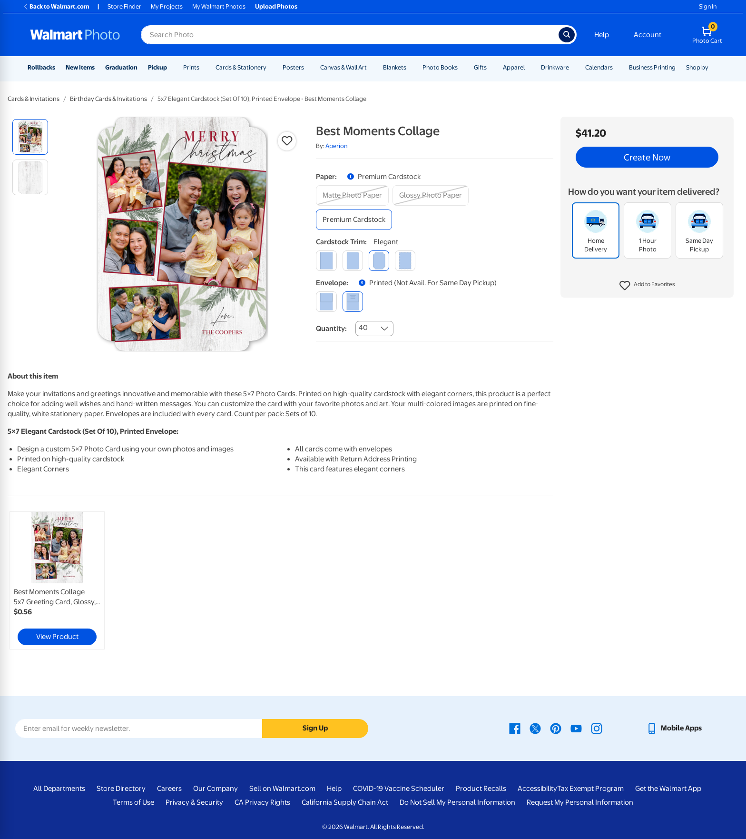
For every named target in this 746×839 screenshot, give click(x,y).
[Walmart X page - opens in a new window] (535, 728)
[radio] (30, 137)
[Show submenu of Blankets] (410, 67)
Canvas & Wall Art (343, 67)
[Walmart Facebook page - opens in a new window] (514, 728)
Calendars (599, 67)
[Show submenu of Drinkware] (573, 67)
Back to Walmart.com (56, 6)
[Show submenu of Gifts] (491, 67)
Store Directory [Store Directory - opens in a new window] (121, 788)
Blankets (394, 67)
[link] (57, 580)
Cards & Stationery (241, 67)
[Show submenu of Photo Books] (462, 67)
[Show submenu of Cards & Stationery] (271, 67)
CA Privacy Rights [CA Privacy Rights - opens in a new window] (262, 802)
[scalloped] (405, 260)
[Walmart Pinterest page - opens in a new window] (555, 728)
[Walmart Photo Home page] (75, 35)
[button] (647, 286)
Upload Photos (276, 6)
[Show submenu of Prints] (203, 67)
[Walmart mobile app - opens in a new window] (674, 728)
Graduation (121, 67)
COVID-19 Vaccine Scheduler (398, 788)
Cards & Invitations (33, 98)
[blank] (326, 301)
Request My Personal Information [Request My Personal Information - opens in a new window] (580, 802)
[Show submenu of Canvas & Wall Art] (371, 67)
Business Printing (652, 67)
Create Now (647, 157)
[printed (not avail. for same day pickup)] (353, 301)
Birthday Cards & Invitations (108, 98)
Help (601, 34)
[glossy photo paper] (431, 195)
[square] (326, 260)
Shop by (697, 67)
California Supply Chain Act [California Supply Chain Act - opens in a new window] (345, 802)
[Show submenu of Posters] (308, 67)
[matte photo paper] (352, 195)
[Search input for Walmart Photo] (350, 34)
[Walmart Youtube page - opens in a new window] (576, 728)
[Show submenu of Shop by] (713, 67)
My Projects (167, 6)
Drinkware (555, 67)
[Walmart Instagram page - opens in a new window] (596, 728)
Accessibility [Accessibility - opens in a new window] (537, 788)
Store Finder (124, 6)
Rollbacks (41, 67)
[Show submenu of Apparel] (529, 67)
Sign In (708, 6)
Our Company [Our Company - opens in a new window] (215, 788)
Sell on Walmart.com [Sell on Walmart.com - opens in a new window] (282, 788)
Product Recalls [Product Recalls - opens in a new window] (481, 788)
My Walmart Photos (218, 6)
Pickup (157, 67)
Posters (293, 67)
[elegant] (379, 260)
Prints (191, 67)
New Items (80, 67)
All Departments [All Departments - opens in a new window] (59, 788)
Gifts (480, 67)
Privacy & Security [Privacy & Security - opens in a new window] (194, 802)
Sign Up (315, 728)
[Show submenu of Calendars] (617, 67)
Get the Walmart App (668, 788)
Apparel (514, 67)
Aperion (336, 146)
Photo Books (440, 67)
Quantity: (331, 328)
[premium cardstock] (354, 220)
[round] (353, 260)
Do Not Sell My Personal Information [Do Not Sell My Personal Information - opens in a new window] (457, 802)
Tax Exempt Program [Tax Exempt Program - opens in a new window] (590, 788)
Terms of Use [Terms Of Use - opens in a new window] (133, 802)
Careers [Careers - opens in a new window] (169, 788)
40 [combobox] (363, 327)
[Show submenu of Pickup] (171, 67)
